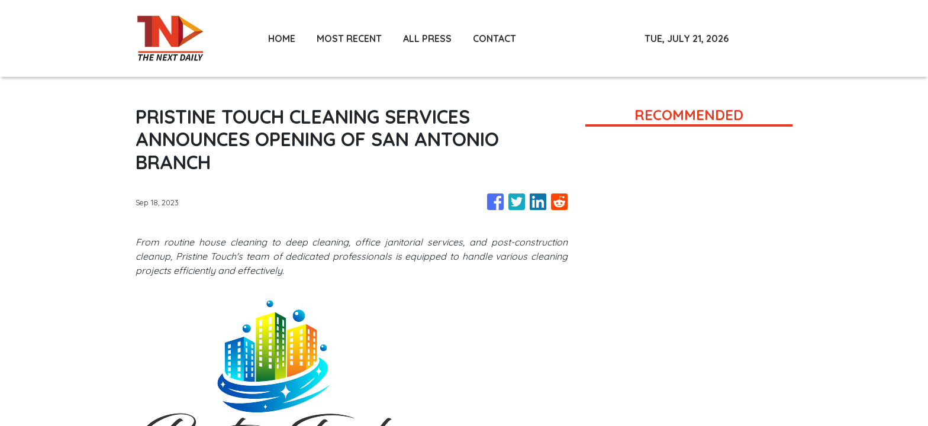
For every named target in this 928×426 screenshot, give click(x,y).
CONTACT (494, 38)
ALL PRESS (427, 38)
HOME (281, 38)
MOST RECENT (349, 38)
